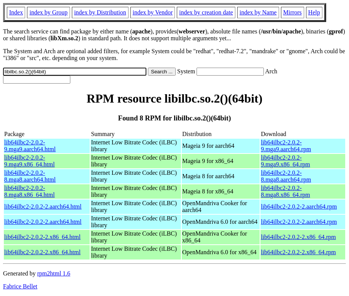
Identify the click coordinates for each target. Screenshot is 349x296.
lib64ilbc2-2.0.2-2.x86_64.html (42, 237)
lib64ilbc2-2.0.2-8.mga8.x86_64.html (29, 191)
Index (16, 12)
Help (314, 12)
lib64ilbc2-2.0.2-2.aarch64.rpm (299, 206)
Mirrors (292, 12)
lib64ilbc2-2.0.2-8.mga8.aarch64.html (30, 176)
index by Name (258, 12)
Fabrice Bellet (20, 286)
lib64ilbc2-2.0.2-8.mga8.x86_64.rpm (285, 191)
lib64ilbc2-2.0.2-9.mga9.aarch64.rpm (286, 145)
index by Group (48, 12)
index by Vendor (153, 12)
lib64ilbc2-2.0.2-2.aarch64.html (43, 206)
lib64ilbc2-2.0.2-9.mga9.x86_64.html (29, 161)
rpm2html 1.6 (53, 273)
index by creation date (206, 12)
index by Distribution (100, 12)
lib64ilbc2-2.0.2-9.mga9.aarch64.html (30, 145)
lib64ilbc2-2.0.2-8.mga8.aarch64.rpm (286, 176)
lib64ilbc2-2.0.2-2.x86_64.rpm (298, 237)
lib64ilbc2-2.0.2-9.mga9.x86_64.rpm (285, 161)
